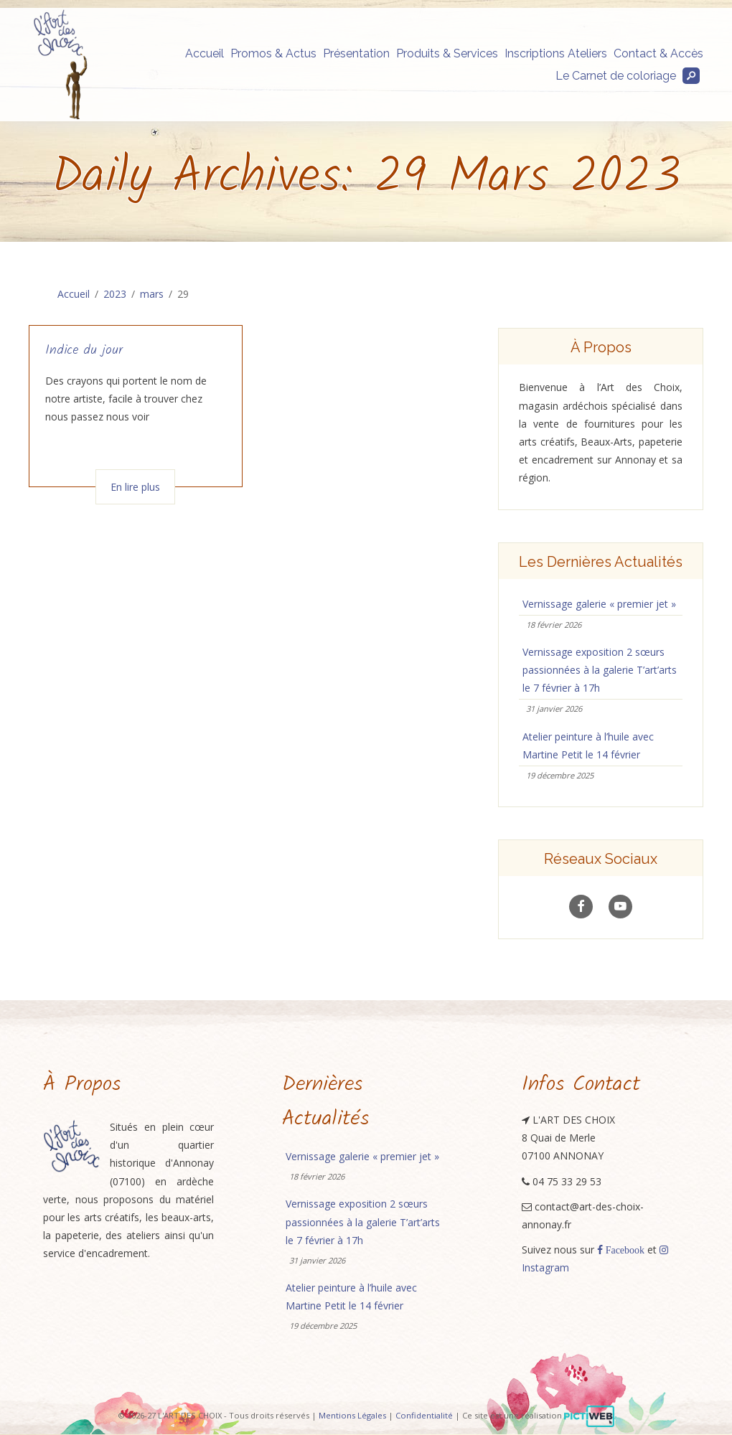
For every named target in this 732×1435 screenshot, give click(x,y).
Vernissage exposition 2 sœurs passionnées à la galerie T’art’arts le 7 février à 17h (599, 670)
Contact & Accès (658, 53)
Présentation (356, 53)
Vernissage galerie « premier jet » (599, 604)
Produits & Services (447, 53)
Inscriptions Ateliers (556, 53)
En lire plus (135, 487)
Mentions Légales (352, 1415)
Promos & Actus (273, 53)
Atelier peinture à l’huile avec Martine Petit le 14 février (588, 745)
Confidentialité (424, 1415)
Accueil (204, 53)
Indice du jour (84, 350)
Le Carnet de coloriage (615, 76)
